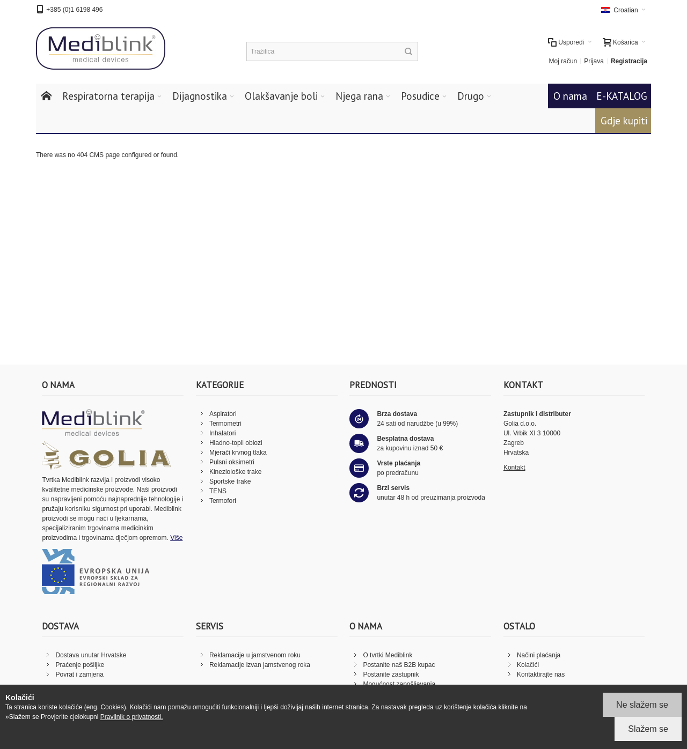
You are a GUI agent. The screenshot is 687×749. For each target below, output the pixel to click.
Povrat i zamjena (79, 674)
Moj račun (563, 61)
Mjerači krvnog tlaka (238, 452)
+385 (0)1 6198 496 (74, 9)
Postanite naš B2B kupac (399, 665)
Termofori (222, 501)
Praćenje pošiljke (79, 665)
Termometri (225, 423)
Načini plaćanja (538, 655)
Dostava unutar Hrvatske (90, 655)
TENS (217, 491)
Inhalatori (222, 433)
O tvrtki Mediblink (387, 655)
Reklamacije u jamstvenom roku (255, 655)
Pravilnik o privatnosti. (131, 717)
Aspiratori (223, 414)
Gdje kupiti (624, 120)
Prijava (594, 61)
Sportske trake (230, 481)
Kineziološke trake (235, 472)
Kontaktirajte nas (541, 674)
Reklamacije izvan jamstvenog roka (259, 665)
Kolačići (528, 665)
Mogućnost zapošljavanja (399, 684)
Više (176, 538)
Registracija (629, 61)
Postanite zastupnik (391, 674)
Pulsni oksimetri (231, 462)
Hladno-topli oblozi (235, 443)
